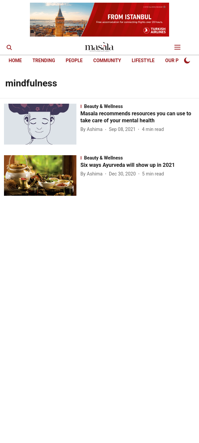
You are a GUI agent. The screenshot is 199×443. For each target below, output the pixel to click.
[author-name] (92, 129)
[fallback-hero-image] (42, 124)
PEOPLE (74, 60)
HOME (15, 60)
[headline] (137, 117)
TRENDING (44, 60)
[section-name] (137, 106)
